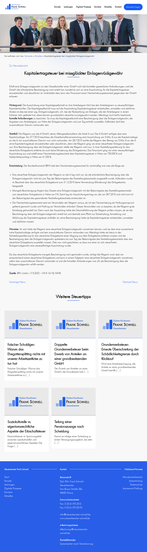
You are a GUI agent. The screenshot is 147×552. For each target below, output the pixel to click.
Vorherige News (17, 281)
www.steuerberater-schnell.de (75, 518)
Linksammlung (136, 480)
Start (6, 477)
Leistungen (68, 7)
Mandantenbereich (133, 477)
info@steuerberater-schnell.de (75, 514)
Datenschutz (136, 484)
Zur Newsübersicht (18, 65)
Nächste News (130, 281)
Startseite (28, 56)
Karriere (97, 7)
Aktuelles (108, 7)
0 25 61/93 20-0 (73, 503)
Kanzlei (57, 7)
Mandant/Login (133, 7)
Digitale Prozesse (83, 7)
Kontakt (118, 7)
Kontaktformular (68, 539)
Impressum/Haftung (133, 488)
